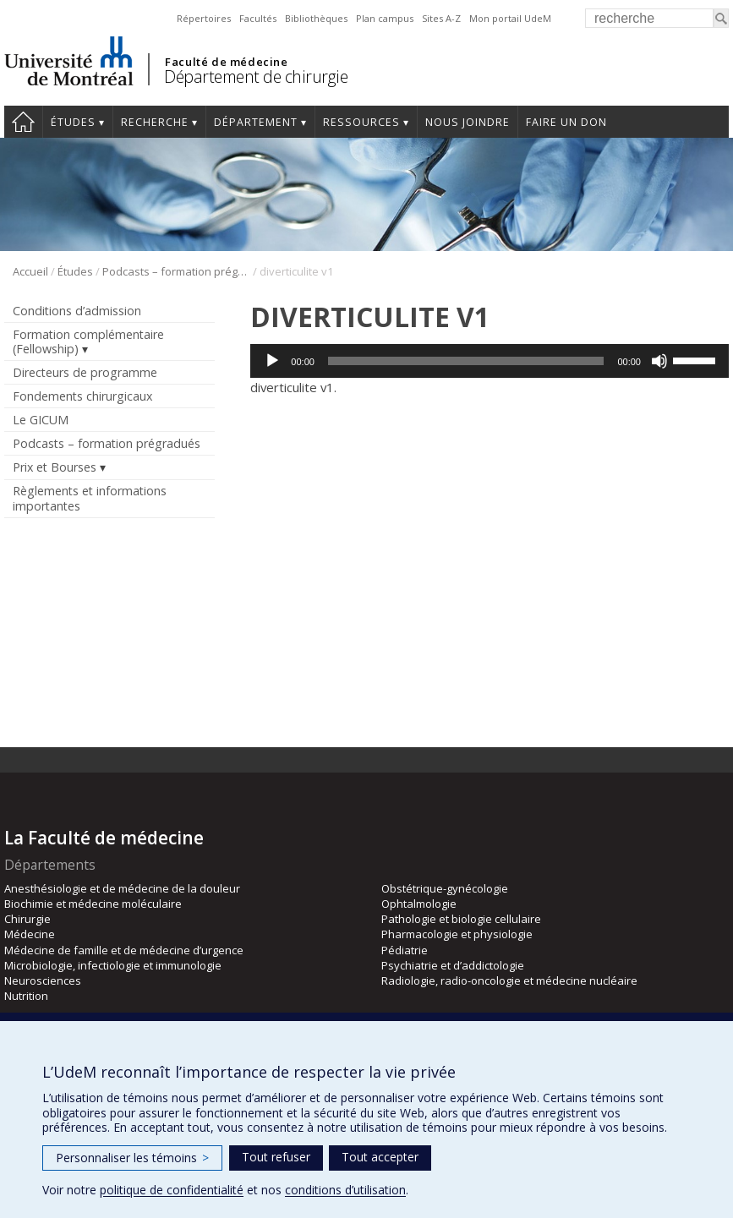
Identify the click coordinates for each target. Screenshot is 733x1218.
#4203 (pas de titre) (23, 122)
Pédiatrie (404, 950)
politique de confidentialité (171, 1190)
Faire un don (566, 122)
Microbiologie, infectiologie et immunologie (113, 965)
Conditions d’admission (77, 311)
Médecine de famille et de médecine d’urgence (123, 950)
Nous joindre (467, 122)
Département (256, 122)
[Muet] (659, 360)
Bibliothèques (316, 18)
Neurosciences (42, 980)
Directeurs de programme (85, 372)
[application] (489, 361)
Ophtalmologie (419, 903)
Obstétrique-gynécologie (444, 888)
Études (73, 122)
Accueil (30, 271)
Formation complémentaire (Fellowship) (88, 341)
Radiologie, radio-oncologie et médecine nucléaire (509, 980)
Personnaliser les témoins (132, 1158)
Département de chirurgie (255, 76)
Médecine (29, 934)
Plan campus (384, 18)
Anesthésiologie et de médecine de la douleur (122, 888)
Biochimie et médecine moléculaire (93, 903)
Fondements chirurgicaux (82, 396)
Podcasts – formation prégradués (176, 271)
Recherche (155, 122)
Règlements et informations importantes (90, 498)
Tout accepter (380, 1157)
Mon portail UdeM (510, 18)
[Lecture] (272, 360)
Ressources (361, 122)
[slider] (466, 361)
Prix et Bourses (54, 467)
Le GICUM (40, 420)
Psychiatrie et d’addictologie (452, 965)
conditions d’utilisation (345, 1190)
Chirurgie (27, 918)
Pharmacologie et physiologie (457, 934)
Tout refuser (276, 1157)
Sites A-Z (441, 18)
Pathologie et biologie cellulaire (461, 918)
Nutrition (26, 995)
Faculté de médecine (226, 61)
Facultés (257, 18)
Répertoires (204, 18)
